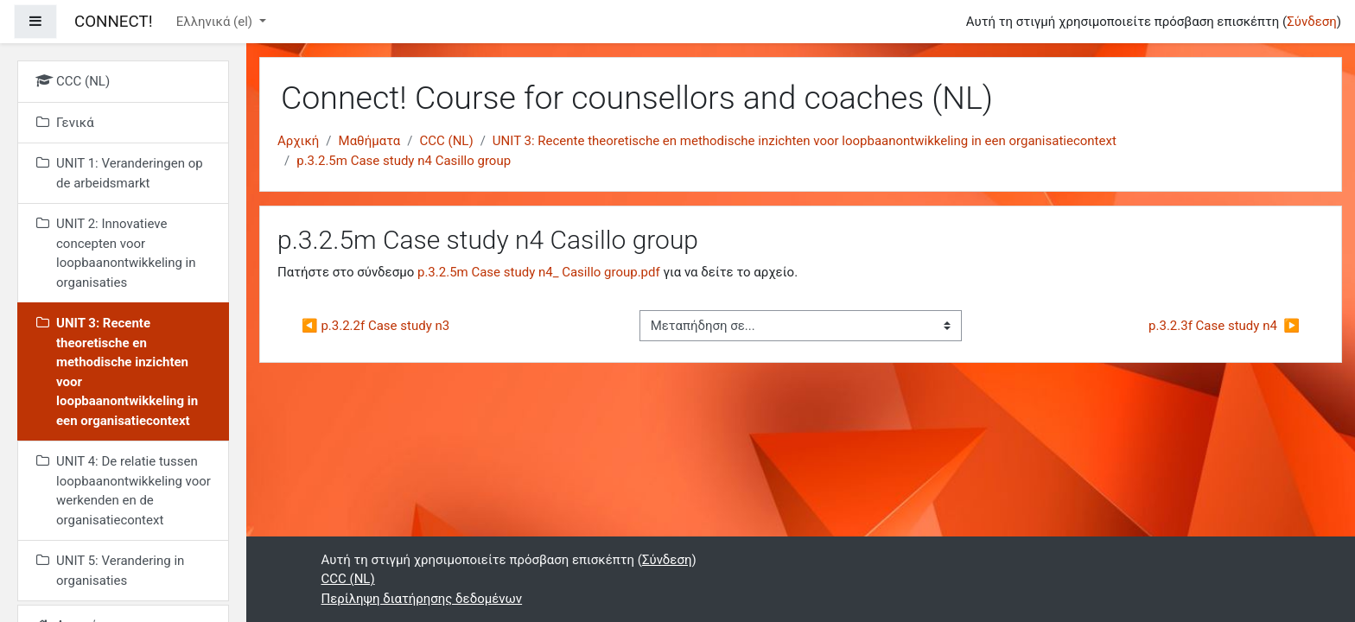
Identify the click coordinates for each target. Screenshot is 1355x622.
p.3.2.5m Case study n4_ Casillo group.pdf (538, 272)
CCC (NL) (446, 141)
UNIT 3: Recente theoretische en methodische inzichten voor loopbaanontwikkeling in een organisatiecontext (804, 141)
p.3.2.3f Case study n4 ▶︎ (1224, 325)
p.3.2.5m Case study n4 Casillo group (403, 160)
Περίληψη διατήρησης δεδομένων (422, 598)
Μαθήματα (370, 141)
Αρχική (298, 141)
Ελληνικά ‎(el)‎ (216, 21)
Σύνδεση (1312, 21)
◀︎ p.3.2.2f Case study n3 (375, 325)
